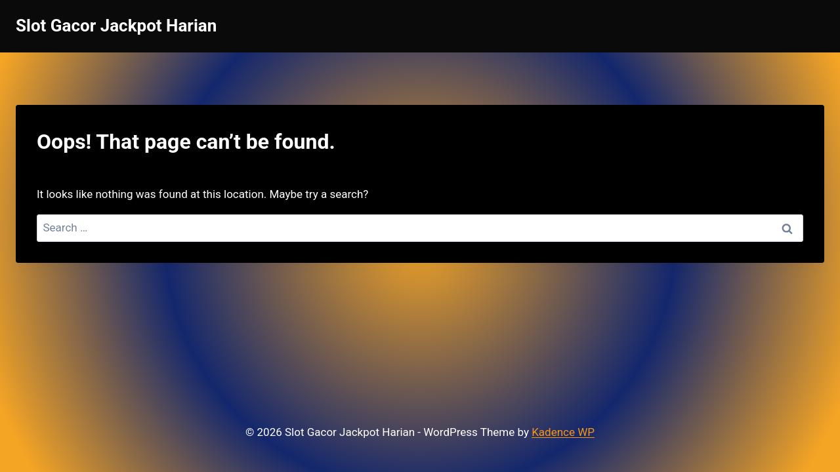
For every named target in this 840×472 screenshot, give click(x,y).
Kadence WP (563, 432)
